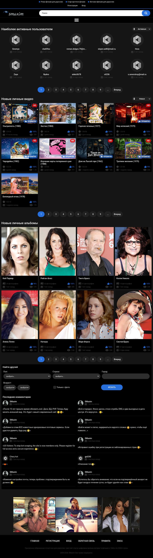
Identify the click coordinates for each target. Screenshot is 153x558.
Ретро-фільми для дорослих (52, 2)
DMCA (120, 541)
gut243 (88, 457)
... (108, 90)
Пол (5, 372)
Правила (105, 541)
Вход (83, 6)
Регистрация (73, 6)
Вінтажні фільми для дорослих (102, 2)
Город (104, 372)
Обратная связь (86, 541)
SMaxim (13, 401)
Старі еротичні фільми (76, 2)
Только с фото (63, 387)
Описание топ (86, 464)
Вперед (117, 90)
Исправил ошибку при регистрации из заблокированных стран (109, 447)
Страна (56, 372)
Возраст (7, 383)
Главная (34, 541)
